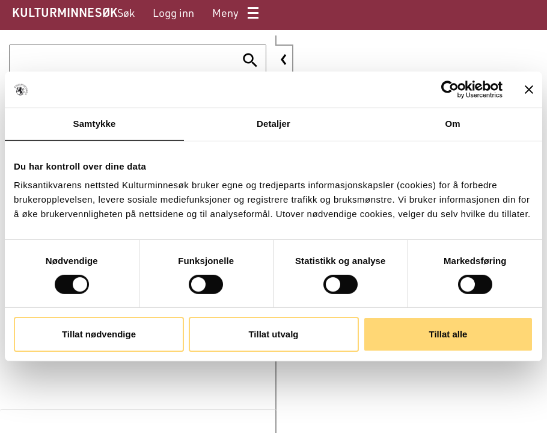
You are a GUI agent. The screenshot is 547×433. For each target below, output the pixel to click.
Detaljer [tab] (273, 123)
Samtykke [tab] (94, 123)
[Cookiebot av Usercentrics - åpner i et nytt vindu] (450, 90)
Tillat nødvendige (99, 334)
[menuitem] (126, 13)
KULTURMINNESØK (64, 12)
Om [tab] (452, 123)
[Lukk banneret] (529, 89)
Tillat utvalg (273, 334)
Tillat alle (448, 334)
